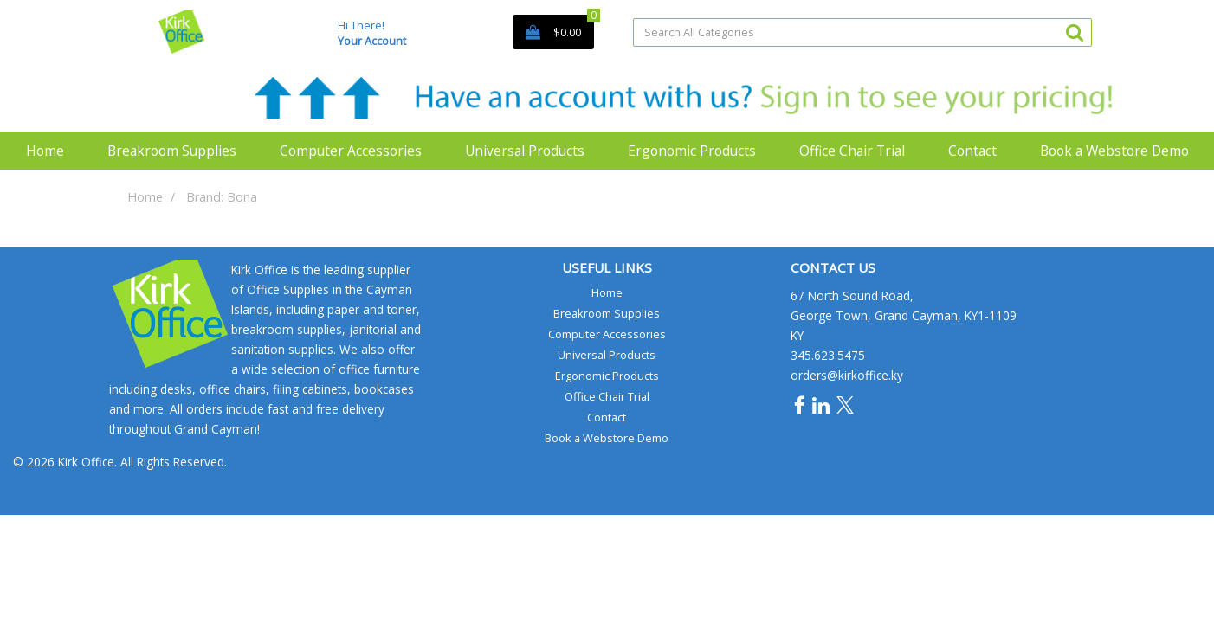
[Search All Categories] (862, 32)
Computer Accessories (351, 150)
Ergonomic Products (692, 150)
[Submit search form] (1074, 31)
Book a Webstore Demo (1114, 150)
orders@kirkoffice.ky (847, 375)
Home (45, 150)
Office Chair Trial (852, 150)
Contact (972, 150)
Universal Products (524, 150)
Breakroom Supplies (171, 150)
